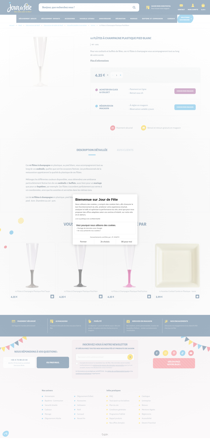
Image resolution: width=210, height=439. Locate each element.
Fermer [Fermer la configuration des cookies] (83, 242)
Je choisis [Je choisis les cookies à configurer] (105, 242)
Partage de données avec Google (90, 228)
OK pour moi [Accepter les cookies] (126, 242)
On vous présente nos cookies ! (89, 231)
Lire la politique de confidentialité (87, 219)
